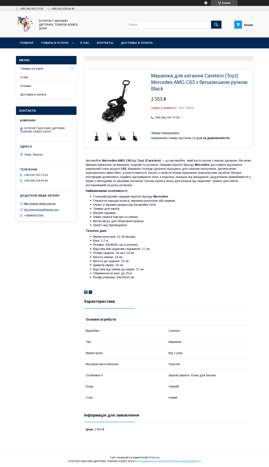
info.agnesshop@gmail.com (41, 209)
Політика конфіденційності (185, 461)
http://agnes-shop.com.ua (39, 203)
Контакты (105, 42)
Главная (26, 42)
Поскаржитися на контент (152, 461)
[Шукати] (216, 25)
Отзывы (25, 86)
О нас (84, 42)
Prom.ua (154, 457)
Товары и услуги (54, 42)
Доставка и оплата (137, 42)
